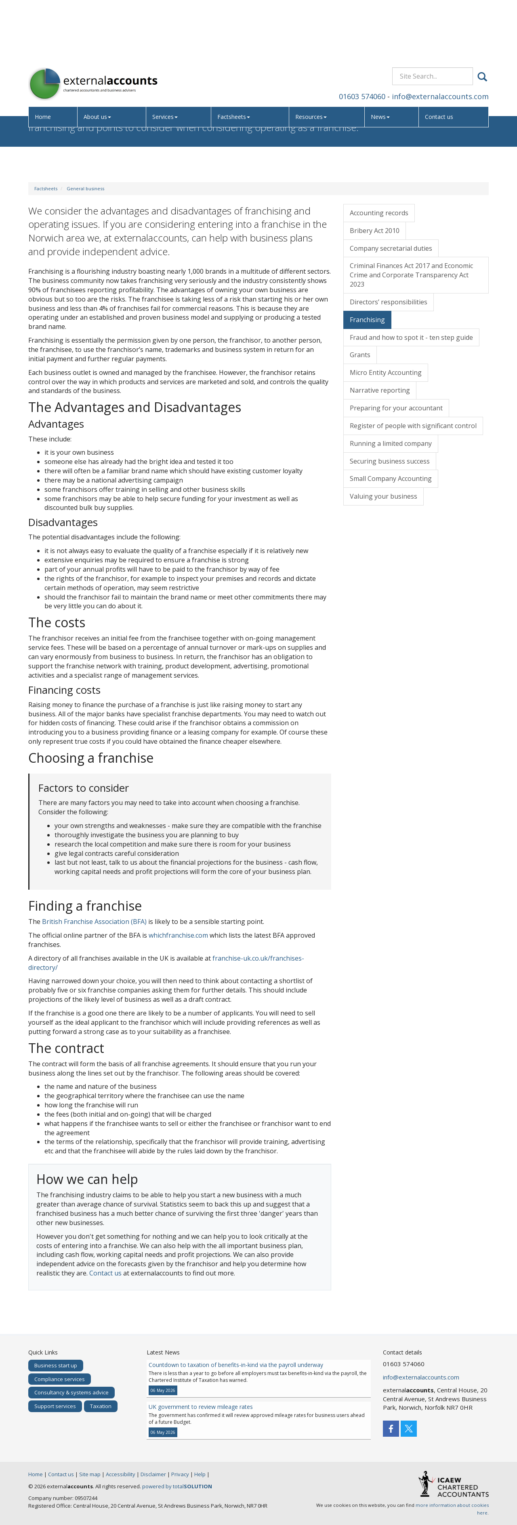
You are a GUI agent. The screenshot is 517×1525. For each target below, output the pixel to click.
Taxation (100, 1406)
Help (200, 1474)
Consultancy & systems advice (71, 1392)
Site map (90, 1474)
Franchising (367, 319)
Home (44, 58)
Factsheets (236, 58)
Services (167, 58)
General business (85, 188)
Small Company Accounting (391, 478)
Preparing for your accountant (396, 408)
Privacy (180, 1474)
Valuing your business (383, 496)
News (381, 58)
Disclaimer (153, 1474)
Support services (55, 1406)
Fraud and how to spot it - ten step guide (411, 337)
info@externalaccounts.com (440, 38)
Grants (360, 354)
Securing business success (390, 461)
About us (99, 58)
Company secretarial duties (391, 248)
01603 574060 (362, 38)
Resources (312, 58)
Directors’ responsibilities (388, 302)
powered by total (177, 1486)
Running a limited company (391, 443)
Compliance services (59, 1379)
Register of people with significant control (413, 425)
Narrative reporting (380, 390)
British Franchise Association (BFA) (94, 921)
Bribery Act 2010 (374, 230)
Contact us (440, 58)
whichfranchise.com (178, 935)
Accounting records (379, 212)
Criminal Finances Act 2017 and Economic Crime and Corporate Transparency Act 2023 (411, 275)
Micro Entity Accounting (386, 372)
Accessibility (120, 1474)
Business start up (55, 1365)
